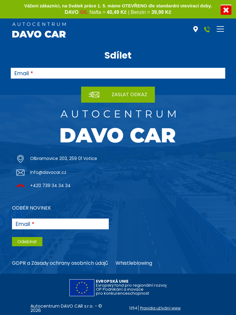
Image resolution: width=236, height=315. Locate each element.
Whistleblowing (134, 263)
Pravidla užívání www (160, 308)
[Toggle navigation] (220, 29)
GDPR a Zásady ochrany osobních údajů (60, 263)
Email (21, 73)
